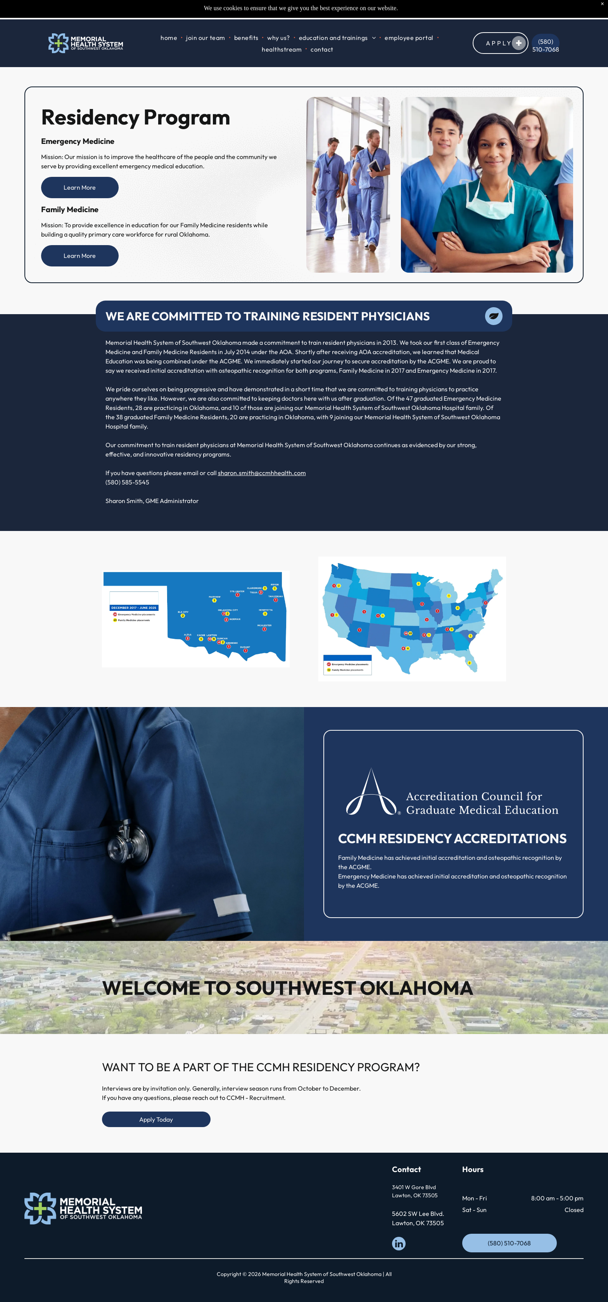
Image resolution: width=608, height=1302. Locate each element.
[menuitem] (169, 18)
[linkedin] (399, 1244)
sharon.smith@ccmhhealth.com (262, 473)
